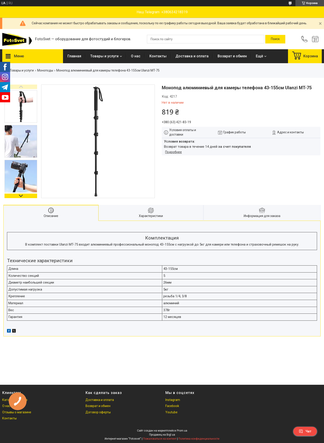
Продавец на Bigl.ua (162, 434)
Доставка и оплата (192, 56)
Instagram (172, 400)
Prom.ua (182, 430)
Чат (305, 431)
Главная (74, 56)
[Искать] (275, 39)
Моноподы (45, 70)
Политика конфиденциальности (198, 438)
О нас (135, 56)
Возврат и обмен (232, 56)
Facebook (172, 406)
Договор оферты (98, 412)
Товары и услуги (104, 56)
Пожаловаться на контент (159, 438)
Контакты (157, 56)
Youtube (171, 412)
